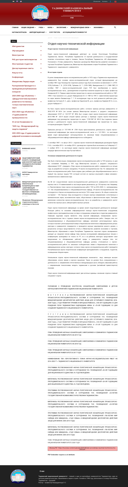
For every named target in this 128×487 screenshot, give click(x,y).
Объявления (96, 1)
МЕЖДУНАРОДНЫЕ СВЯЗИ (81, 27)
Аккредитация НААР (37, 32)
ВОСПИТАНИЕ (62, 27)
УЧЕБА (42, 27)
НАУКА (51, 27)
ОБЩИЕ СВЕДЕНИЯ (28, 27)
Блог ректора (54, 32)
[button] (115, 28)
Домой (50, 38)
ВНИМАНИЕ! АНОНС (29, 148)
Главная (15, 27)
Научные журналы (19, 32)
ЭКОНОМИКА (99, 27)
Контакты (104, 1)
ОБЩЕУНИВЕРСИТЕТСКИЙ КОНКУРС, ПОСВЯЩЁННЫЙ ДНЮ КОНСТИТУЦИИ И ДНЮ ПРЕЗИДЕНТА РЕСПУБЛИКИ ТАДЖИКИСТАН (32, 162)
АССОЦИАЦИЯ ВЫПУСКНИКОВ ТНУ (75, 32)
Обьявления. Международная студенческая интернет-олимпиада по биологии (32, 202)
